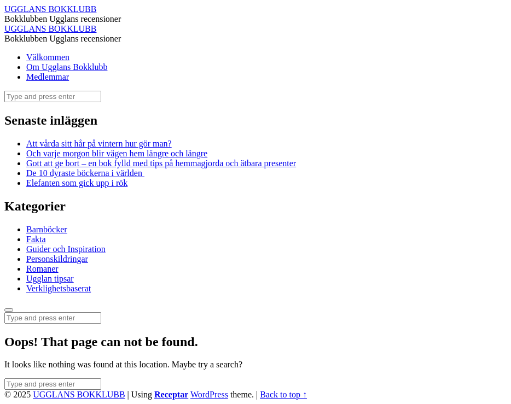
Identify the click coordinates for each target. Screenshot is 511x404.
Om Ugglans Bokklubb (66, 67)
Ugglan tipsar (50, 278)
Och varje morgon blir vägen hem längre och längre (116, 153)
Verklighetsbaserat (58, 288)
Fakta (36, 239)
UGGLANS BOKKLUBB (79, 394)
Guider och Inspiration (66, 249)
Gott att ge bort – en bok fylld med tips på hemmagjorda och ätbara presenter (161, 163)
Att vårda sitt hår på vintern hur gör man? (99, 143)
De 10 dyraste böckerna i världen (85, 173)
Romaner (42, 268)
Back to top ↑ (283, 394)
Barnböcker (46, 229)
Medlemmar (47, 76)
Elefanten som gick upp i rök (76, 183)
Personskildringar (57, 259)
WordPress (209, 394)
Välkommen (47, 57)
